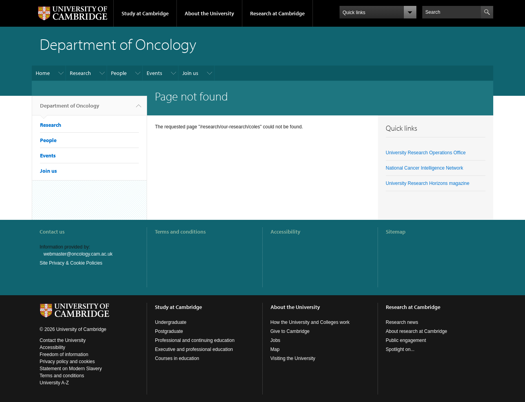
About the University (209, 13)
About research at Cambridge (416, 331)
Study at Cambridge (145, 13)
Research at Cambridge (277, 13)
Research (80, 73)
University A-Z (54, 383)
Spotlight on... (400, 349)
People (119, 73)
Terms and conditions (180, 231)
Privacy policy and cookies (67, 361)
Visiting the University (293, 358)
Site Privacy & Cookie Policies (71, 263)
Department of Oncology (69, 108)
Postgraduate (169, 331)
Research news (402, 322)
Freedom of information (64, 354)
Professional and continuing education (194, 340)
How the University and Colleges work (310, 322)
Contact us (52, 231)
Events (154, 73)
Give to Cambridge (290, 331)
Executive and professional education (194, 349)
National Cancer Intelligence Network (424, 168)
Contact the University (62, 340)
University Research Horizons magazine (427, 183)
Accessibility (285, 231)
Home (43, 73)
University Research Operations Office (426, 152)
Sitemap (395, 231)
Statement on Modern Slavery (71, 368)
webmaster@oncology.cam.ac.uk (78, 254)
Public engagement (406, 340)
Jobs (275, 340)
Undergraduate (170, 322)
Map (275, 349)
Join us (190, 73)
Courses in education (177, 358)
